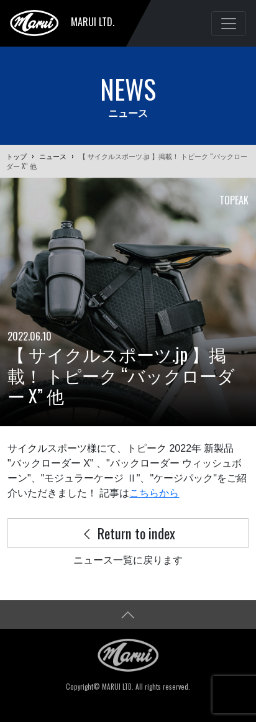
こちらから (154, 493)
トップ (16, 156)
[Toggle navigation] (228, 23)
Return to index (128, 533)
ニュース (52, 156)
